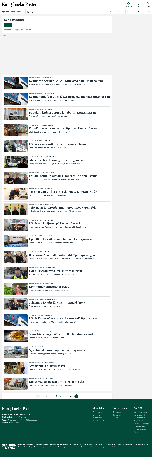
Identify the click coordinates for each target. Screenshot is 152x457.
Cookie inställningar (141, 423)
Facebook (117, 412)
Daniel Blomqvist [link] (50, 362)
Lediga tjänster (139, 418)
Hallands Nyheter (106, 444)
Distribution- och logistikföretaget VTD (103, 447)
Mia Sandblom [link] (56, 157)
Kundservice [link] (131, 12)
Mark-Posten (27, 447)
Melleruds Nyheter (37, 447)
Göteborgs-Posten (95, 444)
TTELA (88, 447)
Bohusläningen (84, 444)
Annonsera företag (141, 412)
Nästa (72, 396)
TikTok (115, 418)
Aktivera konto (98, 421)
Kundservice (97, 418)
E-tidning (96, 415)
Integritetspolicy (140, 426)
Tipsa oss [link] (121, 12)
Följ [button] (8, 25)
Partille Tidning (59, 447)
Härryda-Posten (127, 444)
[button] (32, 12)
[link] (20, 4)
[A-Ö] (27, 11)
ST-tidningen (69, 447)
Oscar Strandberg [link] (50, 93)
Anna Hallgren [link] (48, 331)
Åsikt (13, 12)
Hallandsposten (117, 444)
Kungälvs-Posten (138, 444)
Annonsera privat (140, 415)
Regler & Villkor (140, 421)
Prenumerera (98, 412)
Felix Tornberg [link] (49, 77)
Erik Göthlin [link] (48, 157)
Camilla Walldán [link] (49, 220)
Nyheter (5, 12)
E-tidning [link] (112, 12)
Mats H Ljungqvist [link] (50, 252)
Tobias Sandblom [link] (50, 141)
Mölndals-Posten (49, 447)
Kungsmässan (14, 19)
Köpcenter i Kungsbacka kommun (17, 30)
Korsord (20, 12)
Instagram (117, 415)
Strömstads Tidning (80, 447)
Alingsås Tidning (74, 444)
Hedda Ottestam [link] (50, 283)
